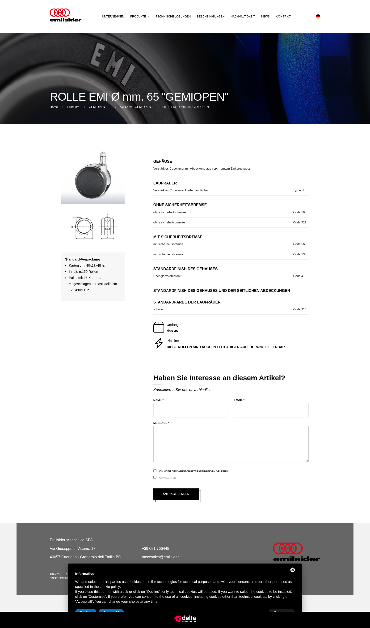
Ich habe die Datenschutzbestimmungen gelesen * (194, 471)
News (267, 16)
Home (54, 107)
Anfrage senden (177, 494)
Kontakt (285, 16)
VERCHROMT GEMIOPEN (132, 107)
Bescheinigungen (212, 16)
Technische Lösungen (175, 16)
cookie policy (110, 587)
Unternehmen (115, 16)
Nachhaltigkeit (244, 16)
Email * (239, 400)
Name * (158, 400)
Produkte (140, 16)
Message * (161, 423)
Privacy (55, 574)
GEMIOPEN (97, 107)
